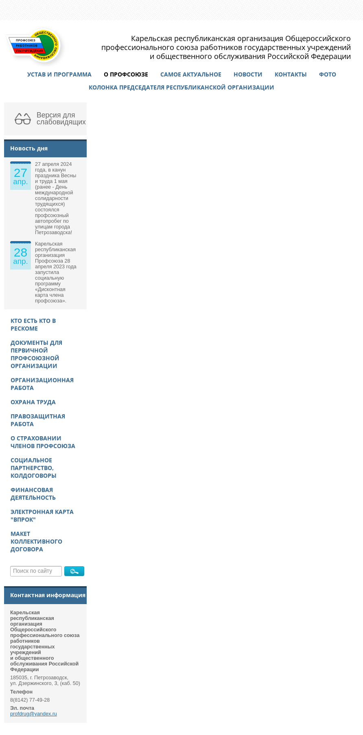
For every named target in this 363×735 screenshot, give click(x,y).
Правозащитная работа (38, 420)
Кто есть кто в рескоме (33, 324)
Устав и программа (59, 74)
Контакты (291, 74)
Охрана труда (33, 402)
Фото (327, 74)
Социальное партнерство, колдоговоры (34, 467)
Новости (248, 74)
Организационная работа (42, 383)
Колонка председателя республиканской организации (181, 87)
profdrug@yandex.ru (33, 714)
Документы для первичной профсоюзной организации (36, 354)
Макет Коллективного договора (36, 541)
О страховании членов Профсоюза (43, 442)
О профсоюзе (126, 74)
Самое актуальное (190, 74)
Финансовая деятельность (33, 493)
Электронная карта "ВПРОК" (42, 515)
